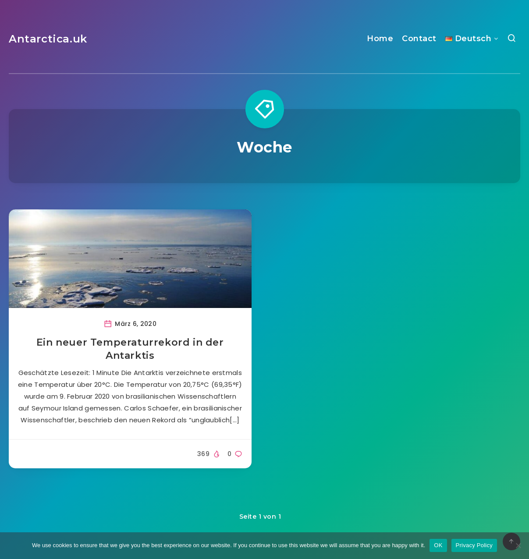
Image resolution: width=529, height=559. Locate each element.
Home (380, 38)
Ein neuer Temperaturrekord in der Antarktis (130, 348)
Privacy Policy (474, 545)
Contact (419, 38)
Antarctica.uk (48, 38)
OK (438, 545)
